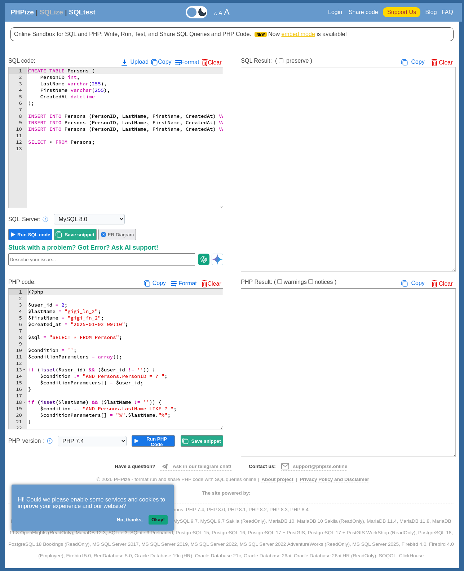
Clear (214, 62)
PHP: (30, 441)
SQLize (51, 12)
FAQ (447, 12)
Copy (164, 62)
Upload (134, 62)
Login (336, 12)
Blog (431, 12)
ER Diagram (117, 234)
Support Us (401, 12)
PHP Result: (288, 282)
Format (190, 62)
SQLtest (82, 12)
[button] (24, 369)
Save (79, 234)
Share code (363, 12)
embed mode (298, 34)
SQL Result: (276, 61)
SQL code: (21, 61)
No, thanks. (130, 519)
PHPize (22, 12)
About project (277, 479)
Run (33, 234)
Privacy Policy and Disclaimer (334, 479)
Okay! (158, 519)
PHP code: (22, 282)
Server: (28, 219)
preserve (297, 61)
